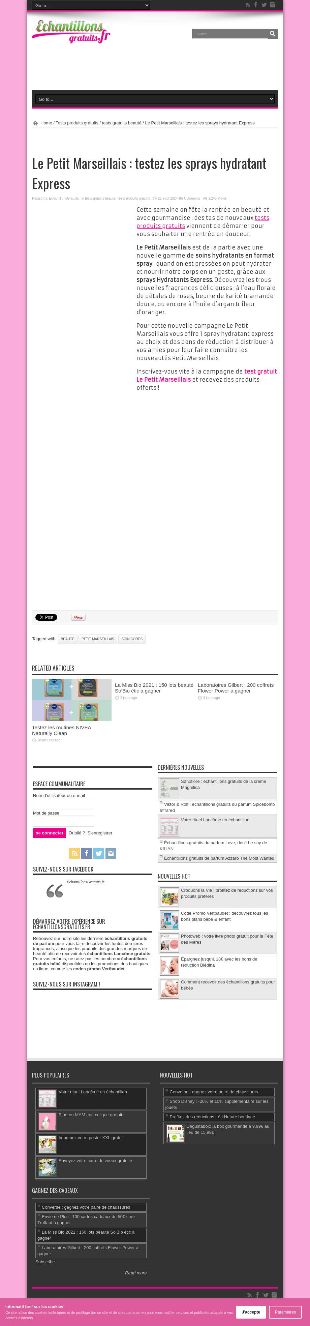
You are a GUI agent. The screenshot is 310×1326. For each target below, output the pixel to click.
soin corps (132, 639)
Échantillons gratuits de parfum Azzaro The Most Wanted (219, 858)
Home (46, 122)
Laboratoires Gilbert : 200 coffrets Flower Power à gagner (236, 688)
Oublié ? (77, 832)
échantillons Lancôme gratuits (118, 953)
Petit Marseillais (98, 639)
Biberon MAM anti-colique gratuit (90, 1114)
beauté (67, 639)
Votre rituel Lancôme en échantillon (215, 819)
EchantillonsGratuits (64, 198)
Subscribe (45, 1261)
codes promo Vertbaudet (98, 968)
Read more (136, 1272)
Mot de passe (46, 813)
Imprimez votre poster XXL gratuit (91, 1137)
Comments (192, 198)
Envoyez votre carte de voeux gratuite (95, 1160)
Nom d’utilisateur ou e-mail (59, 795)
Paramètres (285, 1312)
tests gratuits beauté (122, 122)
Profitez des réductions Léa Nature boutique (212, 1116)
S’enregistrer (100, 832)
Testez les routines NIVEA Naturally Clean (61, 730)
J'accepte (251, 1312)
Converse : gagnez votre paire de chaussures (214, 1091)
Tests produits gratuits (77, 122)
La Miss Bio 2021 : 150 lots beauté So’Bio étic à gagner (154, 688)
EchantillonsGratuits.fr (85, 882)
